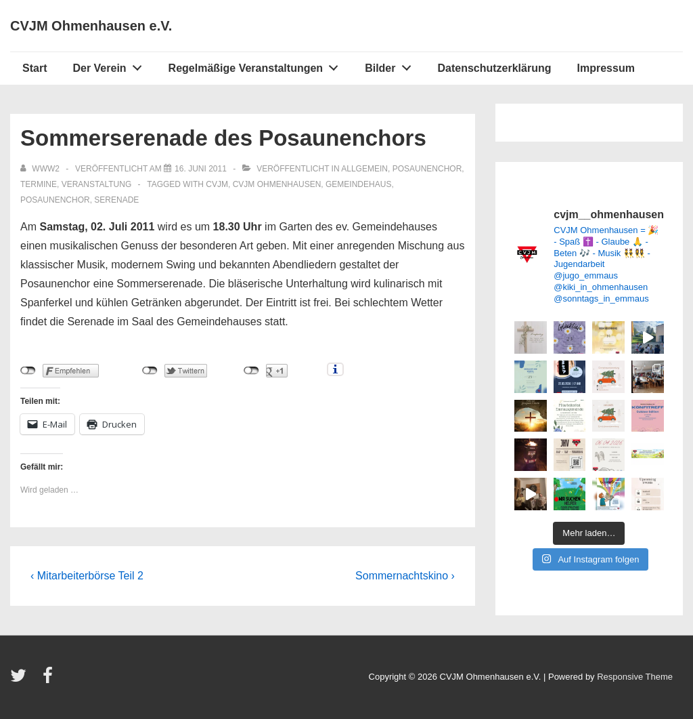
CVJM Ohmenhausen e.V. (91, 25)
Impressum (606, 68)
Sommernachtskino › (405, 575)
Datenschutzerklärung (494, 68)
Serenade (116, 200)
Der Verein (110, 65)
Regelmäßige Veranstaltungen (257, 65)
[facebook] (49, 680)
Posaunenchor (427, 168)
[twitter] (21, 680)
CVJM (217, 184)
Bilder (391, 65)
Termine (38, 184)
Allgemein (364, 168)
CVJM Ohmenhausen (277, 184)
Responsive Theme (635, 677)
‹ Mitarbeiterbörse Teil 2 (86, 575)
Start (34, 68)
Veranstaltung (97, 184)
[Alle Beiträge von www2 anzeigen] (41, 168)
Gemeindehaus (358, 184)
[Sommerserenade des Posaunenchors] (201, 168)
